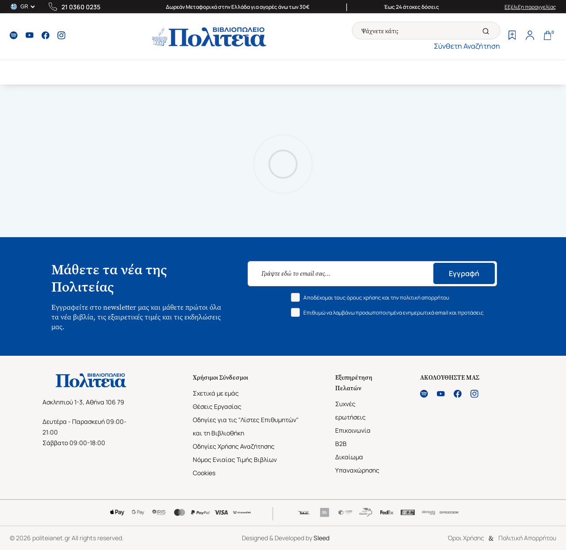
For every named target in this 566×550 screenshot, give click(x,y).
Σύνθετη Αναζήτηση (467, 46)
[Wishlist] (512, 36)
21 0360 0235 (80, 7)
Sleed (321, 538)
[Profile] (530, 36)
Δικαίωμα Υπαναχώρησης (357, 463)
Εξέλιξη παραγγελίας (530, 7)
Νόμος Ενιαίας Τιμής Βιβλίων (235, 459)
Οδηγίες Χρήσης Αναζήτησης (234, 446)
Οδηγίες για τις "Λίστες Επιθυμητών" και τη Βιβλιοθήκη (245, 426)
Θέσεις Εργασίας (217, 406)
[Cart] (547, 36)
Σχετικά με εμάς (216, 393)
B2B (341, 443)
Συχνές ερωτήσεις (350, 410)
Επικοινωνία (353, 430)
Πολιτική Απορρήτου (527, 538)
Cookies (204, 473)
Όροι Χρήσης (465, 538)
